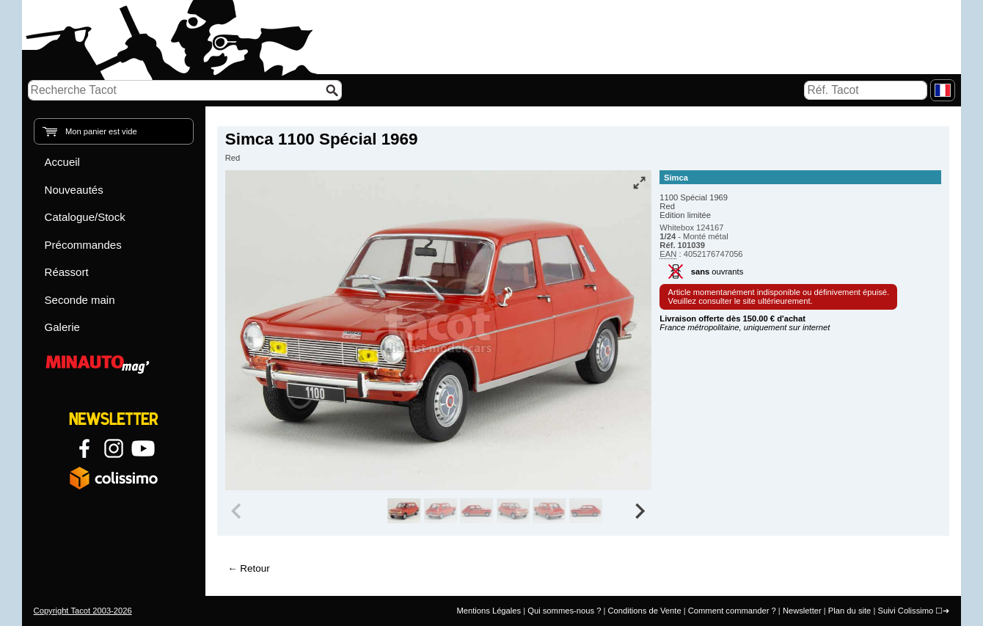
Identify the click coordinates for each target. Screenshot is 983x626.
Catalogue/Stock (85, 217)
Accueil (62, 162)
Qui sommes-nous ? (564, 610)
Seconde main (80, 300)
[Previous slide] (237, 510)
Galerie (62, 327)
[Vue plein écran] (639, 183)
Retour (254, 568)
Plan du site (849, 610)
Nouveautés (74, 189)
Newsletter (802, 610)
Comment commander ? (732, 610)
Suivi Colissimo (905, 610)
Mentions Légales (488, 610)
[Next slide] (639, 510)
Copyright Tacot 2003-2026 (83, 610)
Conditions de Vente (644, 610)
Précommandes (83, 245)
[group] (403, 510)
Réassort (67, 272)
